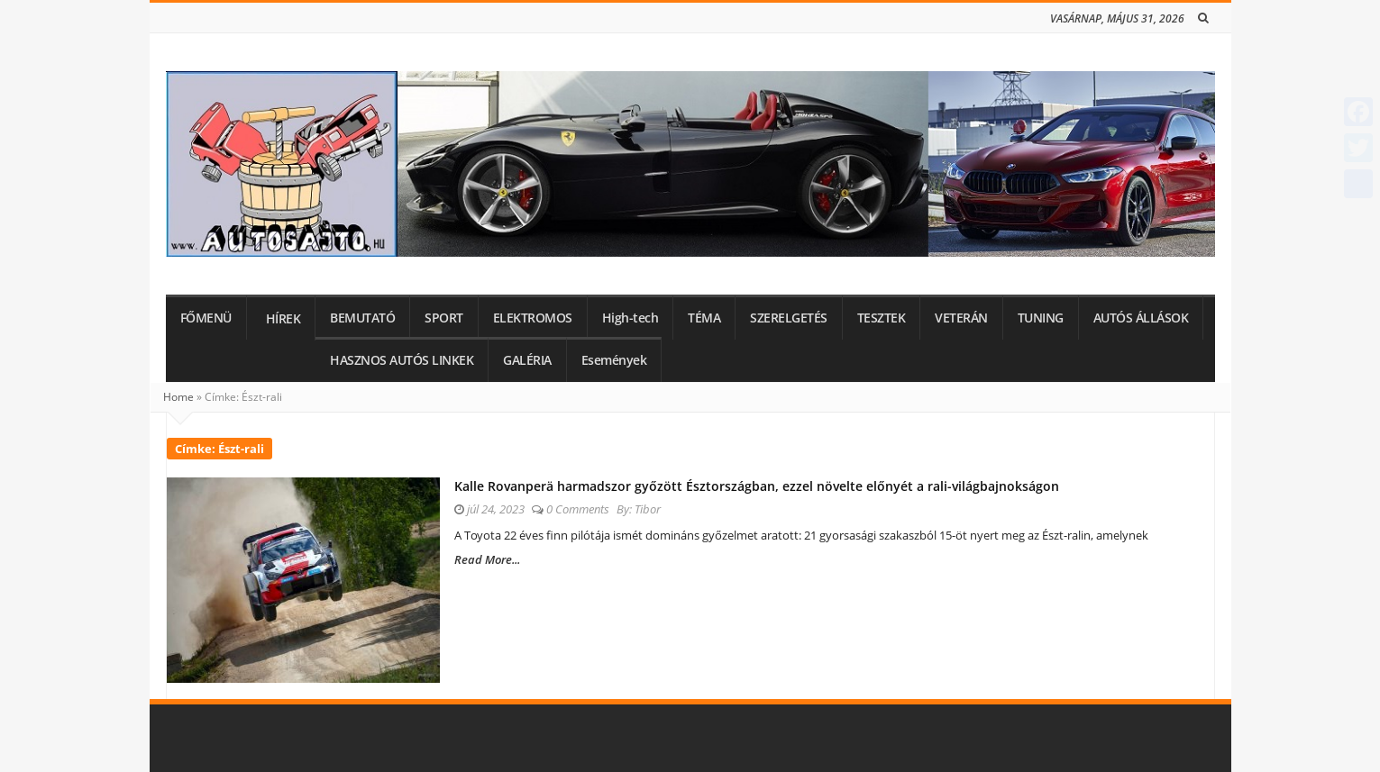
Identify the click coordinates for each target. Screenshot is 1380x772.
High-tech (630, 318)
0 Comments (577, 509)
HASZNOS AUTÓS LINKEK (401, 360)
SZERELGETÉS (788, 318)
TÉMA (704, 318)
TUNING (1041, 318)
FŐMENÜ (206, 318)
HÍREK (283, 319)
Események (614, 360)
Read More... (487, 559)
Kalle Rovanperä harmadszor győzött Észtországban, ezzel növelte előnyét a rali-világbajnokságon (756, 486)
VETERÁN (961, 318)
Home (178, 396)
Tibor (648, 509)
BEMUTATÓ (362, 318)
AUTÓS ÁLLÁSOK (1141, 318)
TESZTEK (881, 318)
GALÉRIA (527, 360)
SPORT (444, 318)
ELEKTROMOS (532, 318)
